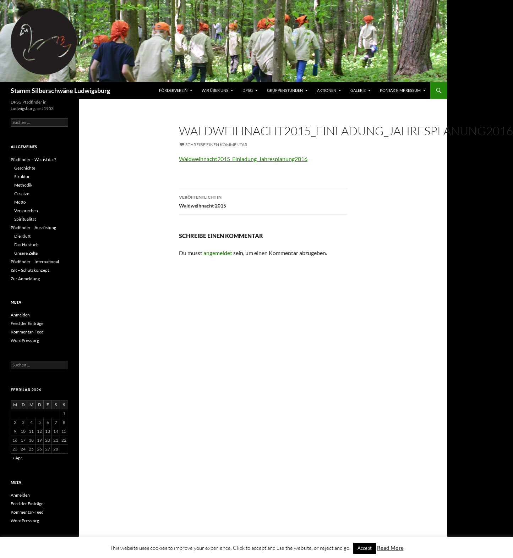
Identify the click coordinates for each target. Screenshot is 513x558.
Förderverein (173, 90)
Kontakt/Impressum (400, 90)
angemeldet (217, 252)
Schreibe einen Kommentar (216, 144)
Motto (20, 202)
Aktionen (326, 90)
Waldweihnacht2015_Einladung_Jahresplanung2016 (243, 158)
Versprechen (26, 210)
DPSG (247, 90)
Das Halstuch (26, 244)
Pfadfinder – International (35, 261)
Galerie (358, 90)
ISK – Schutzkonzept (30, 270)
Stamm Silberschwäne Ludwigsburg (60, 90)
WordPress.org (25, 340)
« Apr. (17, 457)
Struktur (22, 176)
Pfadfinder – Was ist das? (33, 159)
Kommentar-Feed (27, 332)
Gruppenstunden (285, 90)
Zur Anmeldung (25, 278)
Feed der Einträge (27, 323)
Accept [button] (365, 548)
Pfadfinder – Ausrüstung (33, 227)
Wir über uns (215, 90)
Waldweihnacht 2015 (263, 201)
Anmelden (20, 314)
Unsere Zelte (26, 253)
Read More (390, 548)
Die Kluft (22, 236)
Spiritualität (25, 219)
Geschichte (24, 168)
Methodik (23, 185)
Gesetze (21, 193)
